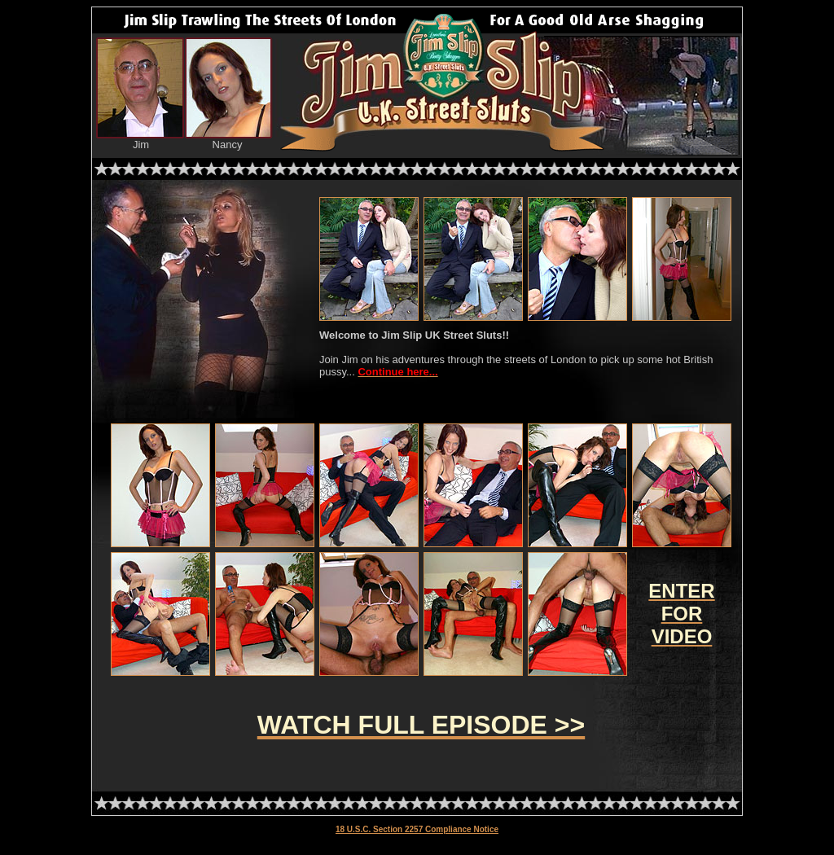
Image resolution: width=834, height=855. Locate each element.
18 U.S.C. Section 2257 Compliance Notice (417, 829)
